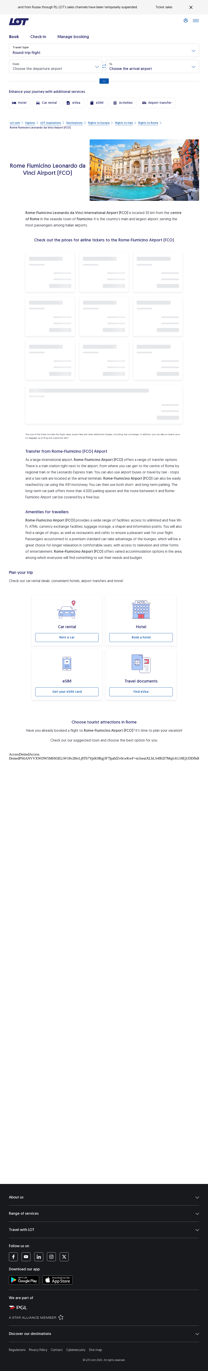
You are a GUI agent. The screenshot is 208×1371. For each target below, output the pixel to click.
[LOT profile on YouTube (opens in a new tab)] (26, 1256)
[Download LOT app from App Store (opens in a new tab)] (58, 1279)
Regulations (17, 1350)
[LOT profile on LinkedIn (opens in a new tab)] (38, 1256)
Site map (95, 1350)
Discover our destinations (104, 1333)
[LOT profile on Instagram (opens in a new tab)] (51, 1256)
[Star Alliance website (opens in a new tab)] (106, 1317)
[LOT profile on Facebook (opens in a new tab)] (13, 1256)
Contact (57, 1350)
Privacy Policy (38, 1350)
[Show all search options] (104, 81)
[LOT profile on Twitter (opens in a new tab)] (64, 1256)
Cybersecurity (75, 1350)
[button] (104, 50)
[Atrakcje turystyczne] (104, 794)
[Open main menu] (195, 21)
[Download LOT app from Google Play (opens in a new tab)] (24, 1279)
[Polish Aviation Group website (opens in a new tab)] (106, 1307)
